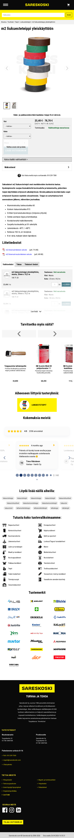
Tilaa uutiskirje (12, 822)
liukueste (64, 503)
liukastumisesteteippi (30, 503)
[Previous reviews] (4, 458)
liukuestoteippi (36, 498)
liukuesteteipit (22, 498)
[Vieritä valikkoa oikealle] (55, 333)
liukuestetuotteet (65, 498)
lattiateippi (54, 508)
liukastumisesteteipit (49, 503)
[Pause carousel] (37, 479)
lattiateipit (65, 508)
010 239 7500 (51, 175)
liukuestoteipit (50, 498)
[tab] (8, 264)
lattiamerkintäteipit (40, 508)
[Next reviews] (69, 458)
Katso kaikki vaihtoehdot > (16, 159)
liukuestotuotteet (13, 503)
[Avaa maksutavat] (37, 167)
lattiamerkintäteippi (23, 508)
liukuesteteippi (8, 498)
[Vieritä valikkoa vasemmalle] (19, 333)
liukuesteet (9, 508)
